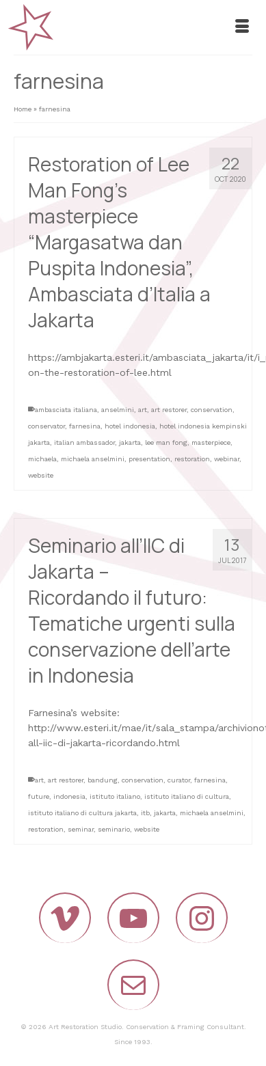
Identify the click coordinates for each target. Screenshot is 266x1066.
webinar (226, 459)
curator (179, 780)
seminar (81, 829)
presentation (149, 459)
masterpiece (210, 442)
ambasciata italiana (66, 409)
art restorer (169, 409)
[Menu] (242, 27)
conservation (211, 409)
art (142, 409)
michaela (42, 459)
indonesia (69, 796)
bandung (103, 780)
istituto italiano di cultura (186, 796)
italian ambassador (84, 442)
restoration (192, 459)
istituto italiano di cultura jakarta (82, 813)
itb (145, 813)
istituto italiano (115, 796)
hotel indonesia (130, 426)
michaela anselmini (92, 459)
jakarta (130, 442)
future (38, 796)
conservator (46, 426)
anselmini (117, 409)
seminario (114, 829)
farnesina (85, 426)
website (40, 475)
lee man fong (166, 442)
